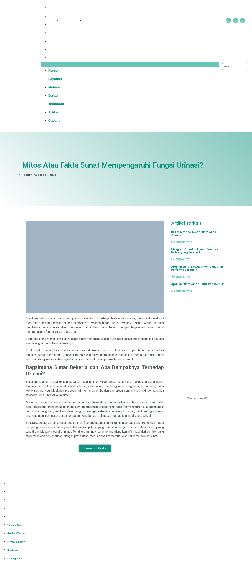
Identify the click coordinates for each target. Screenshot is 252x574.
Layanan (57, 16)
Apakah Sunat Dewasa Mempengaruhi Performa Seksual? (197, 268)
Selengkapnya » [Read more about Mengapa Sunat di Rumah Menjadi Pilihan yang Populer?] (182, 259)
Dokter (56, 33)
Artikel (56, 49)
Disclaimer (13, 508)
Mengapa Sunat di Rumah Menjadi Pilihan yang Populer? (194, 251)
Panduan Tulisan (16, 491)
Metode (57, 24)
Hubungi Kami (14, 516)
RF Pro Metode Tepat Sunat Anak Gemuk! (193, 233)
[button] (130, 64)
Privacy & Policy (16, 500)
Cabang (57, 58)
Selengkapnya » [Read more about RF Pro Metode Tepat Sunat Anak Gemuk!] (182, 242)
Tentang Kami (14, 483)
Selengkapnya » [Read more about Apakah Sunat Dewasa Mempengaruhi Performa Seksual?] (182, 276)
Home (55, 8)
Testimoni (58, 41)
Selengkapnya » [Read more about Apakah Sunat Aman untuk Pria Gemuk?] (182, 291)
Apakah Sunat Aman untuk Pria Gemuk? (198, 284)
